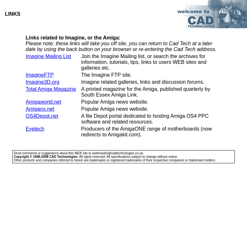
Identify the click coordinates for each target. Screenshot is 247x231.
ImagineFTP (40, 75)
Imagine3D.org (42, 82)
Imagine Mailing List (48, 56)
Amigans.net (40, 109)
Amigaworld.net (43, 102)
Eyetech (35, 129)
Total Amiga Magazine (51, 89)
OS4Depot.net (42, 116)
